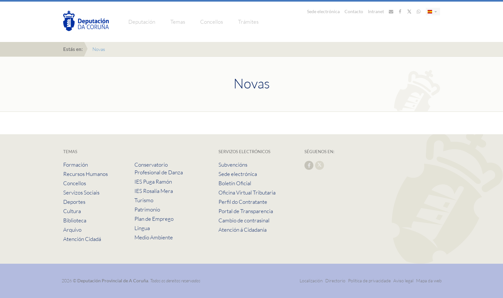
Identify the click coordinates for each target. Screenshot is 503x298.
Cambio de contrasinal (243, 220)
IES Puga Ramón (153, 181)
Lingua (142, 228)
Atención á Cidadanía (242, 229)
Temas (177, 21)
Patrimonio (147, 209)
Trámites (248, 21)
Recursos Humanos (85, 173)
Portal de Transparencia (245, 211)
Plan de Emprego (154, 218)
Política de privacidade (370, 280)
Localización (311, 280)
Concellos (211, 21)
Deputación (141, 21)
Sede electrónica (323, 11)
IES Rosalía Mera (153, 190)
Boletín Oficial (234, 183)
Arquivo (72, 229)
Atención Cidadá (82, 239)
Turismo (143, 200)
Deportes (74, 201)
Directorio (335, 280)
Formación (75, 164)
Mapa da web (429, 280)
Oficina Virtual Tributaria (247, 192)
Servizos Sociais (81, 192)
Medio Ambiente (153, 237)
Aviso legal (403, 280)
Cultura (72, 211)
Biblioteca (74, 220)
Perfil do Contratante (242, 201)
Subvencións (232, 164)
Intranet (376, 11)
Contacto (354, 11)
